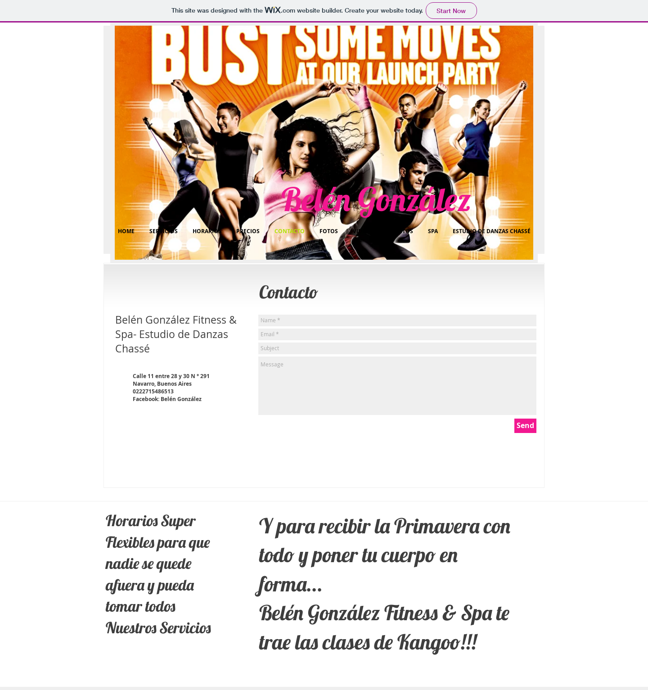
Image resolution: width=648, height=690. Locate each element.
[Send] (525, 426)
